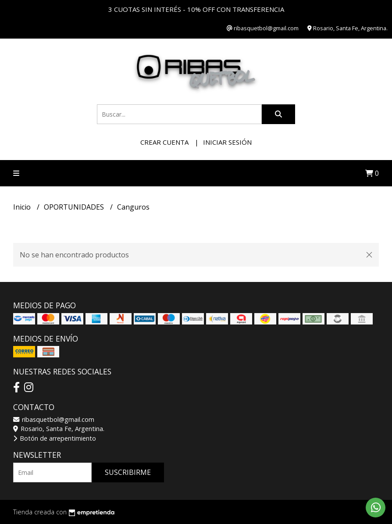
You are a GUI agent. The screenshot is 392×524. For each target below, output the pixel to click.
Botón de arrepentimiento (54, 438)
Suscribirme (128, 472)
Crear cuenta (164, 142)
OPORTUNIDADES (75, 207)
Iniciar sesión (227, 142)
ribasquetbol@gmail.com (53, 419)
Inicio (22, 207)
